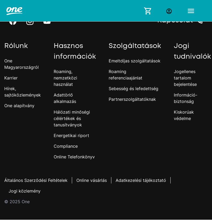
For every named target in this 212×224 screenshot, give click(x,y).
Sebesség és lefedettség (133, 88)
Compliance (66, 146)
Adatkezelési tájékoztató (141, 180)
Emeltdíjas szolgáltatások (134, 60)
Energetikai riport (71, 135)
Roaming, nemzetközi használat (65, 78)
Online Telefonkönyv (74, 156)
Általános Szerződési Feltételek (36, 180)
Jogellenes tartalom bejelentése (185, 78)
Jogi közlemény (25, 191)
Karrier (11, 78)
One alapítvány (19, 105)
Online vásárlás (91, 180)
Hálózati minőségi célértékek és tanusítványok (72, 118)
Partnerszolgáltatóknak (132, 99)
